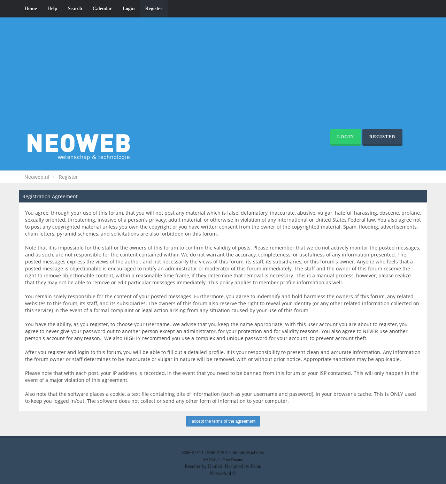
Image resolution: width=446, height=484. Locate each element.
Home (30, 8)
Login (129, 8)
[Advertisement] (223, 76)
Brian (256, 466)
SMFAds (209, 460)
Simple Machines (248, 452)
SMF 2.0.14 (192, 452)
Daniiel (215, 466)
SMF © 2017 (218, 452)
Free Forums (233, 460)
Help (52, 8)
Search (75, 8)
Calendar (102, 8)
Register (154, 8)
